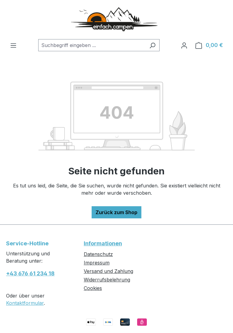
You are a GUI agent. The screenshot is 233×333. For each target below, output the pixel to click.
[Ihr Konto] (184, 45)
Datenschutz (98, 254)
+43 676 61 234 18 (30, 273)
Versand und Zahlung (108, 271)
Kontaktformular (25, 303)
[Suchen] (152, 45)
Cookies (93, 288)
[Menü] (13, 45)
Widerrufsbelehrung (107, 280)
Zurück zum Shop (116, 212)
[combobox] (92, 45)
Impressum (97, 263)
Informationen (103, 243)
